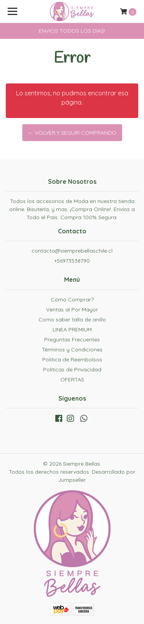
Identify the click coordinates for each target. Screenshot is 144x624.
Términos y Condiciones (72, 349)
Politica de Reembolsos (72, 359)
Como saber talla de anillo (72, 319)
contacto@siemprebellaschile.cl (72, 250)
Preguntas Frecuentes (72, 339)
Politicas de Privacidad (72, 369)
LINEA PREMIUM (72, 329)
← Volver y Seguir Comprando (72, 132)
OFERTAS (72, 379)
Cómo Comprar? (72, 299)
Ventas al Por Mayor (72, 309)
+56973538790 (72, 260)
